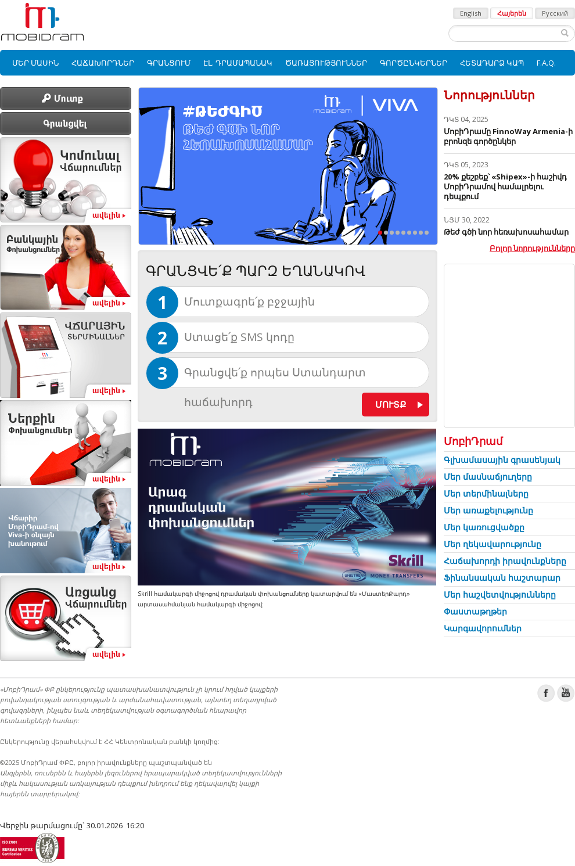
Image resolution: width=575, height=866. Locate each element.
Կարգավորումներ (483, 628)
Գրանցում (169, 63)
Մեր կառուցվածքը (484, 527)
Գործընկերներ (413, 63)
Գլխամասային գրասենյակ (502, 459)
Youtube (566, 693)
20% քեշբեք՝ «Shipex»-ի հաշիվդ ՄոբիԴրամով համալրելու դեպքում (505, 186)
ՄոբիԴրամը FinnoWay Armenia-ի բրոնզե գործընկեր (508, 136)
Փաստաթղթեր (475, 611)
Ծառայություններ (326, 63)
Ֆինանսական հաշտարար (502, 577)
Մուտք (390, 404)
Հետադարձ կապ (492, 63)
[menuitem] (35, 63)
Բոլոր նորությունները (532, 248)
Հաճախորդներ (102, 63)
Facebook (546, 693)
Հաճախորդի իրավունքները (505, 560)
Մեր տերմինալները (486, 493)
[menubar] (287, 63)
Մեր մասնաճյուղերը (488, 476)
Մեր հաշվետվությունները (500, 594)
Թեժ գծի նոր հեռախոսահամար (506, 232)
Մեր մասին (35, 63)
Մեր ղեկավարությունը (492, 543)
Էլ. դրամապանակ (237, 63)
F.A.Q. (546, 63)
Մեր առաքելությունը (488, 510)
